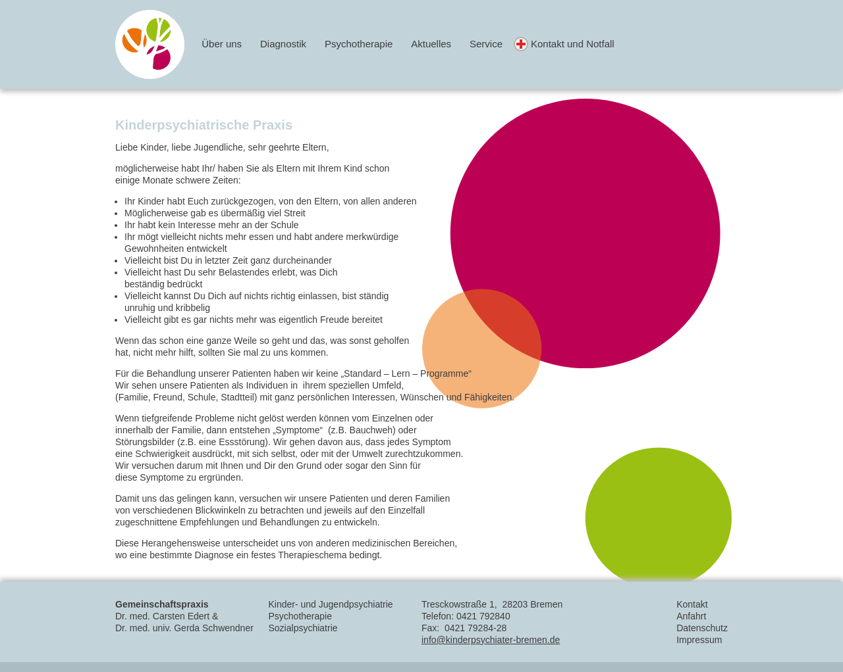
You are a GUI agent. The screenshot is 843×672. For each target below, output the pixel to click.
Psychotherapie (359, 43)
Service (486, 43)
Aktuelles (431, 43)
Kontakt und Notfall (572, 43)
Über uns (222, 43)
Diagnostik (283, 43)
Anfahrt (691, 616)
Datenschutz (702, 628)
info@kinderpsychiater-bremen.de (491, 640)
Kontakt (691, 604)
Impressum (699, 640)
